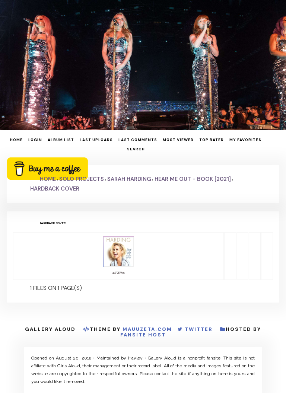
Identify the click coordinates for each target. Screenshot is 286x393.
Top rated (211, 139)
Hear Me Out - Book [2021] (193, 179)
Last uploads (96, 139)
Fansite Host (143, 335)
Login (35, 139)
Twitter (199, 329)
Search (136, 149)
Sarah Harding (129, 179)
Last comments (137, 139)
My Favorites (245, 139)
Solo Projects (81, 179)
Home (16, 139)
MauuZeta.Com (147, 329)
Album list (61, 139)
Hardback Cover (54, 188)
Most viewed (178, 139)
